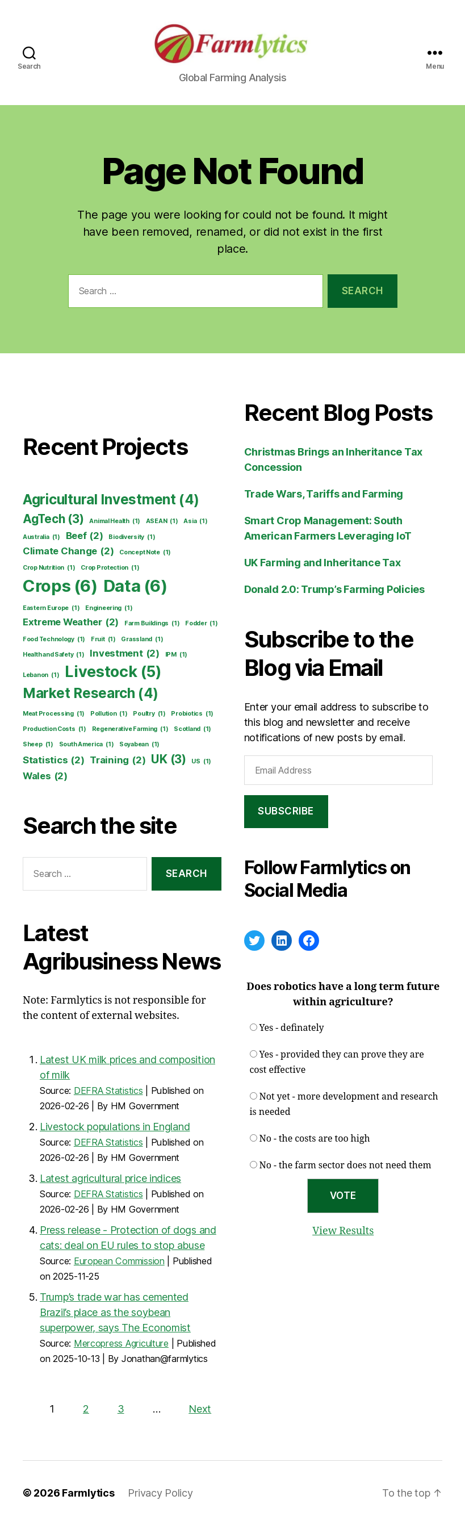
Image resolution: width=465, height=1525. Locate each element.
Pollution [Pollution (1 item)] (109, 713)
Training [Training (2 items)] (117, 760)
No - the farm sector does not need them (345, 1165)
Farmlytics (88, 1493)
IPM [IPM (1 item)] (176, 654)
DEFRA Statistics (108, 1090)
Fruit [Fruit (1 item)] (103, 639)
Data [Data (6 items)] (135, 586)
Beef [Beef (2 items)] (84, 536)
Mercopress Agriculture (121, 1343)
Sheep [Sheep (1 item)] (38, 744)
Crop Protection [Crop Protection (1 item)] (110, 568)
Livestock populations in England (115, 1127)
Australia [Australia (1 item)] (41, 537)
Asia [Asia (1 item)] (195, 521)
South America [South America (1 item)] (86, 744)
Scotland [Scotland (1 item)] (192, 729)
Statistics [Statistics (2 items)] (54, 760)
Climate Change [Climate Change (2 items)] (68, 551)
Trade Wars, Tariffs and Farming (324, 494)
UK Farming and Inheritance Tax (322, 563)
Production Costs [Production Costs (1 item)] (54, 729)
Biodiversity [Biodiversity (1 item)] (131, 537)
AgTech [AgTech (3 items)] (53, 519)
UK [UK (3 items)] (168, 759)
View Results (343, 1231)
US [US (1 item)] (201, 761)
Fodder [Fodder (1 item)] (201, 623)
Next (199, 1409)
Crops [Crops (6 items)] (60, 586)
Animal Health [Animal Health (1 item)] (114, 521)
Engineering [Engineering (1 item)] (108, 608)
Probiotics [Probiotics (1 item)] (192, 713)
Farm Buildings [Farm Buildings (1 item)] (151, 623)
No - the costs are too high (314, 1138)
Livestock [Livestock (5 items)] (113, 672)
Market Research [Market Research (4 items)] (90, 693)
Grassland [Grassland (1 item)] (142, 639)
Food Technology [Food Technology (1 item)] (54, 639)
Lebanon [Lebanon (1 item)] (41, 675)
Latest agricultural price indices (110, 1178)
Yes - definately (291, 1028)
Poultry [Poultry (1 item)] (149, 713)
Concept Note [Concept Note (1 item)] (145, 552)
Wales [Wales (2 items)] (45, 776)
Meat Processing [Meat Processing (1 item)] (54, 713)
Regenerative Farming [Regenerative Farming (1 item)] (130, 729)
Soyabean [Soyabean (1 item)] (139, 744)
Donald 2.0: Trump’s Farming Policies (334, 589)
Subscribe (286, 811)
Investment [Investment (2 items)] (125, 653)
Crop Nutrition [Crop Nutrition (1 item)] (49, 568)
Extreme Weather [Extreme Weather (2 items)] (71, 622)
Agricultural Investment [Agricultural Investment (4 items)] (111, 500)
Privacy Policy (160, 1493)
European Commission (119, 1261)
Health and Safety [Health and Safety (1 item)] (54, 654)
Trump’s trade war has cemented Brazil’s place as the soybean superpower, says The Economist (115, 1312)
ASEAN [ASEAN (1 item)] (162, 521)
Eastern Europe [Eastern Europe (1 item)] (51, 608)
